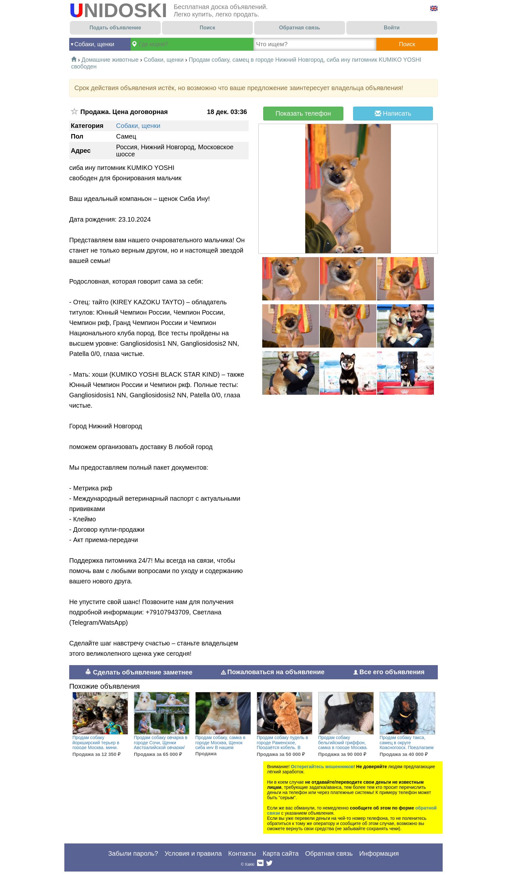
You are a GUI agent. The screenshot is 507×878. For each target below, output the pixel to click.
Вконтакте (260, 864)
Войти (392, 27)
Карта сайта (280, 853)
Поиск (207, 27)
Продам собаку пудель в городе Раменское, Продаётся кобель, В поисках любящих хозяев (283, 745)
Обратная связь (299, 27)
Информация (379, 853)
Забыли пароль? (133, 853)
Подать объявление (115, 27)
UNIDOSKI (118, 10)
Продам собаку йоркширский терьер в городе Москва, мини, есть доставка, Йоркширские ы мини (95, 747)
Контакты (242, 853)
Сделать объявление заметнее (138, 672)
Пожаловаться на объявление (273, 671)
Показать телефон (303, 113)
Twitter (269, 864)
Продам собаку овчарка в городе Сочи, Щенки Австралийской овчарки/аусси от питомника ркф (160, 745)
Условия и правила (193, 853)
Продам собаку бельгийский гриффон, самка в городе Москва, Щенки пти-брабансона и (344, 745)
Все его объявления (389, 671)
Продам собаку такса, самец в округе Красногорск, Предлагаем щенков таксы (407, 745)
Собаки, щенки (94, 44)
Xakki (249, 864)
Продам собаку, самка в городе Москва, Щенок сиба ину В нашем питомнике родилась (220, 745)
